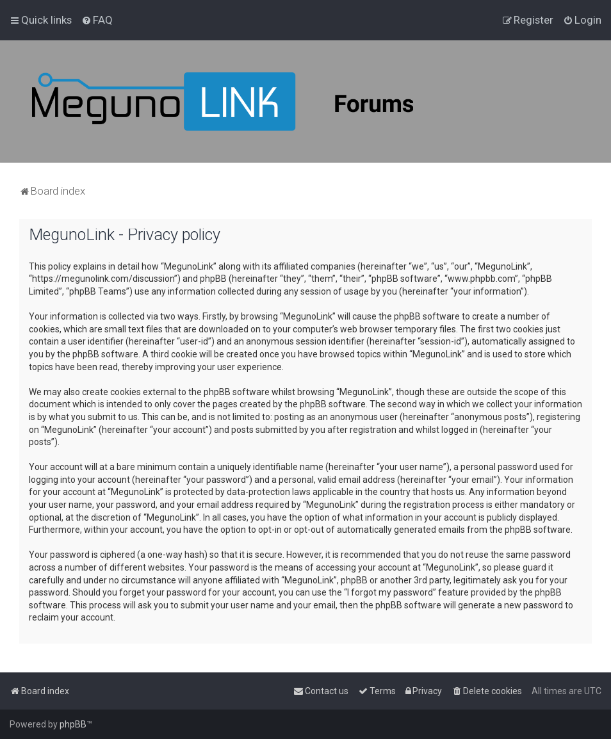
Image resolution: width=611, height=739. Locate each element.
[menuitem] (97, 20)
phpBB (73, 724)
